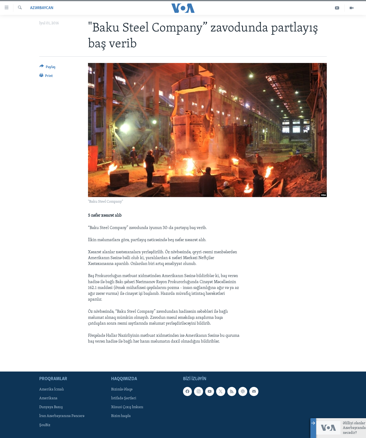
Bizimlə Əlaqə (122, 390)
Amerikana (48, 398)
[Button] (47, 68)
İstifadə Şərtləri (123, 398)
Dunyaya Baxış (51, 407)
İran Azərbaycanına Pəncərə (61, 416)
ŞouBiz (44, 425)
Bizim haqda (121, 416)
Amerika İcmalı (51, 390)
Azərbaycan (41, 8)
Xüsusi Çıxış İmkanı (127, 407)
